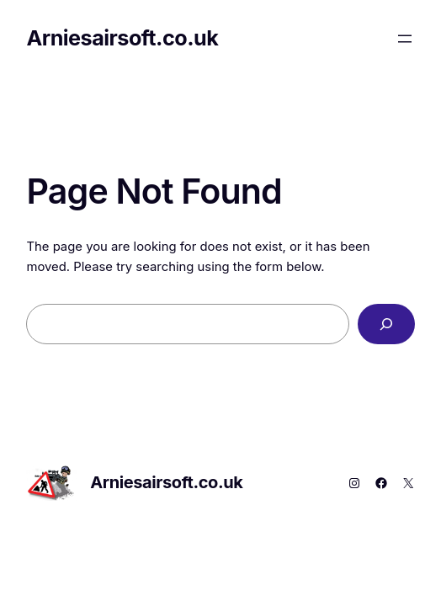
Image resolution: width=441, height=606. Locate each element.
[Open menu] (405, 39)
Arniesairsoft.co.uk (122, 37)
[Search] (386, 324)
